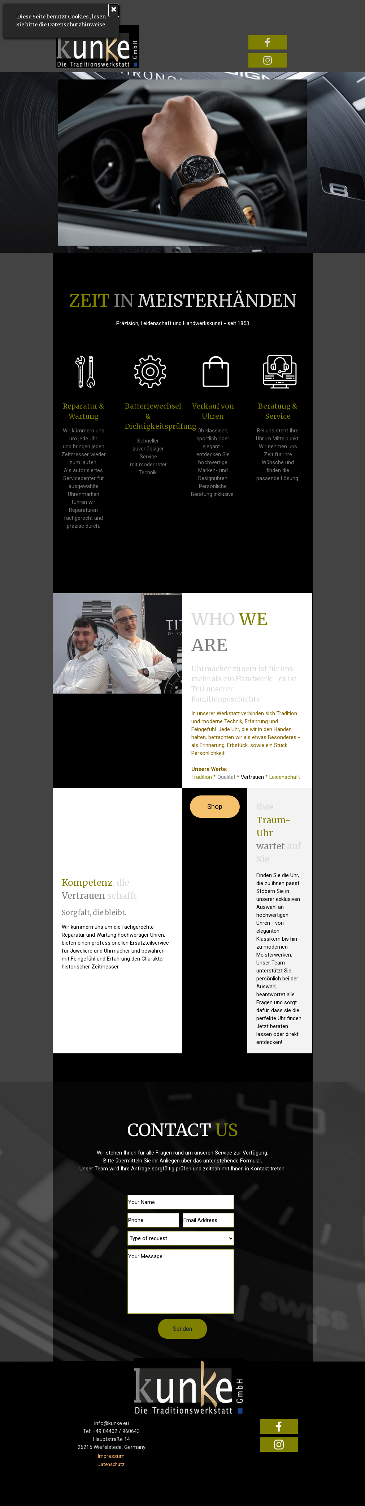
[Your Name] (180, 1202)
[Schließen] (56, 10)
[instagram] (267, 60)
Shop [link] (214, 807)
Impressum (111, 1456)
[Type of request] (180, 1238)
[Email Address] (208, 1220)
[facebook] (267, 42)
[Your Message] (180, 1281)
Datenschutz (111, 1464)
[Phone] (153, 1220)
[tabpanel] (182, 307)
